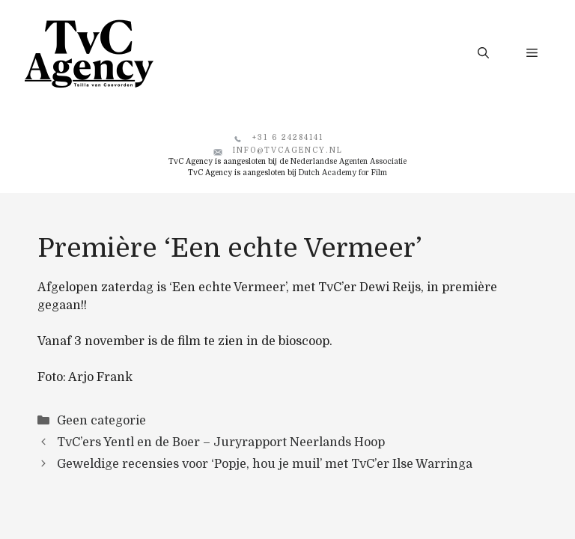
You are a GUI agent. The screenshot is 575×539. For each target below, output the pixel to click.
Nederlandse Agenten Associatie (348, 161)
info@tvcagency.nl (288, 150)
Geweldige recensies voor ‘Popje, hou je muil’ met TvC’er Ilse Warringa (264, 464)
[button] (483, 53)
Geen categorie (101, 420)
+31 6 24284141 (287, 137)
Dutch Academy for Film (343, 172)
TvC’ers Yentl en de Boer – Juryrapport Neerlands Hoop (221, 442)
